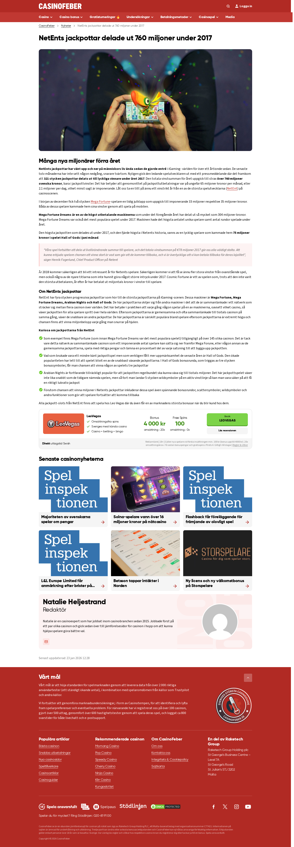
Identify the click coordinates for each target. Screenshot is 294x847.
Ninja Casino (104, 773)
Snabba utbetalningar (55, 753)
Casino (44, 17)
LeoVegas (227, 418)
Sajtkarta (158, 766)
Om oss (156, 746)
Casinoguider (48, 780)
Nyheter (66, 25)
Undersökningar (138, 17)
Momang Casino (107, 746)
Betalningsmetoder (174, 17)
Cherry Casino (105, 766)
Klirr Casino (103, 780)
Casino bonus (69, 17)
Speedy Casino (106, 759)
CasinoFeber (47, 25)
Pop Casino (103, 753)
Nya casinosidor (50, 759)
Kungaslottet (104, 786)
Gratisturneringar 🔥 (105, 17)
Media (230, 17)
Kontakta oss (160, 753)
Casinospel (207, 17)
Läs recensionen (227, 430)
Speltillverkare (48, 766)
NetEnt (232, 188)
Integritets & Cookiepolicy (169, 759)
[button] (248, 678)
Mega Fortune (100, 201)
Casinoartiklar (49, 773)
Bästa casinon (49, 746)
